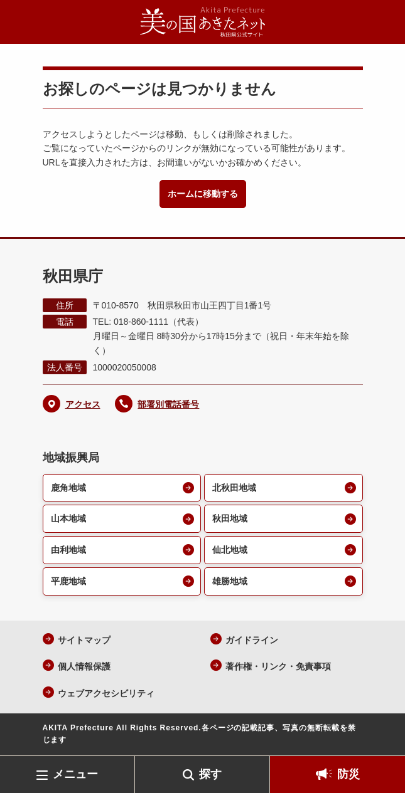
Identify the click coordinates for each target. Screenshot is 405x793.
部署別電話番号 (168, 404)
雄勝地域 (229, 581)
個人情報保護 (84, 666)
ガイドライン (251, 640)
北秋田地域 (234, 488)
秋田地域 (229, 518)
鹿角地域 (68, 488)
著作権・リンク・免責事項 (278, 666)
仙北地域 (229, 550)
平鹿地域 (68, 581)
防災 (348, 774)
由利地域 (68, 550)
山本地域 (68, 518)
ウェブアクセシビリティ (106, 693)
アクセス (82, 404)
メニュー (75, 774)
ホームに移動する (203, 194)
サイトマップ (84, 640)
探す (210, 774)
